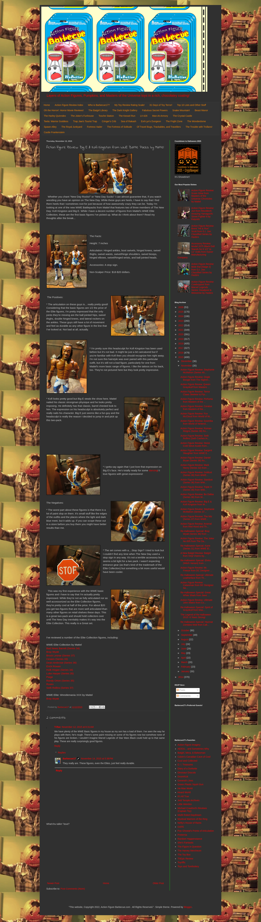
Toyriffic (182, 862)
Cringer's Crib (109, 121)
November (186, 365)
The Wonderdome (196, 121)
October (185, 630)
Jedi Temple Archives (189, 800)
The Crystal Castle (182, 116)
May (183, 653)
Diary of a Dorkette (187, 768)
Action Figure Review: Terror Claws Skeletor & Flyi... (195, 393)
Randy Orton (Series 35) (60, 680)
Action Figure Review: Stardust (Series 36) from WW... (196, 481)
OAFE (181, 826)
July (183, 644)
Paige (49, 677)
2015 (181, 357)
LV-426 (143, 116)
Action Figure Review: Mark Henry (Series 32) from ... (194, 466)
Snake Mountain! (181, 110)
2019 (181, 339)
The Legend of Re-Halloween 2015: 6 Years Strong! (195, 616)
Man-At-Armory (160, 116)
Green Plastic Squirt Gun (191, 784)
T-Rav (57, 727)
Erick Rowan (53, 666)
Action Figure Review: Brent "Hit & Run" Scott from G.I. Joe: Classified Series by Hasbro (202, 231)
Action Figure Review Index (69, 105)
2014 (181, 677)
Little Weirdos (185, 804)
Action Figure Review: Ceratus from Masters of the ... (196, 407)
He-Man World (185, 788)
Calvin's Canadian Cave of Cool (194, 756)
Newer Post (53, 883)
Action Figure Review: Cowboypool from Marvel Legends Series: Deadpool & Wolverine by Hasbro (202, 287)
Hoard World (184, 792)
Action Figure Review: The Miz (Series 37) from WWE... (196, 518)
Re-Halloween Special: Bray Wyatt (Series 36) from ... (195, 532)
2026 (181, 307)
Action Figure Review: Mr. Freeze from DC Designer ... (196, 569)
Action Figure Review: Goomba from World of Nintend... (196, 422)
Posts (181, 690)
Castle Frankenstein (54, 132)
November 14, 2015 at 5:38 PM (97, 758)
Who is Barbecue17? (99, 105)
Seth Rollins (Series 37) (59, 687)
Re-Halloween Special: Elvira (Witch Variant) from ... (195, 562)
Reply (57, 746)
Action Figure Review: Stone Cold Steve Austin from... (195, 444)
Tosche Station (106, 116)
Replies (62, 752)
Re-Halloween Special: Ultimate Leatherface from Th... (196, 576)
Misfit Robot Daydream (189, 815)
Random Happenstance (190, 838)
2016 (181, 352)
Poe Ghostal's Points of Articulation (196, 830)
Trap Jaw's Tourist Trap (85, 121)
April (183, 657)
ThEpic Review (185, 858)
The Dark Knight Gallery (124, 110)
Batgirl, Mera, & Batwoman (192, 752)
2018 (181, 343)
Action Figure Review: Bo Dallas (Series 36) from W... (197, 495)
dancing (153, 470)
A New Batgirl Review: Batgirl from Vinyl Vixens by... (195, 554)
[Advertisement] (105, 853)
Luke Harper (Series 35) (60, 673)
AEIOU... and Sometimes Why (193, 748)
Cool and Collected (187, 760)
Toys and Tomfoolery (188, 866)
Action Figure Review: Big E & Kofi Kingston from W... (196, 503)
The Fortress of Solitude (119, 126)
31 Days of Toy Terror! (161, 105)
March (184, 662)
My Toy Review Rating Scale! (129, 105)
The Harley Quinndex (55, 116)
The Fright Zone (174, 121)
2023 (181, 321)
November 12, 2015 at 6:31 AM (78, 727)
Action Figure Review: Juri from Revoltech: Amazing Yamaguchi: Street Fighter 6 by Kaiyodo (202, 214)
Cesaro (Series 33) (57, 659)
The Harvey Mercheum (189, 850)
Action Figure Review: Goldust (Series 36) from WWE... (196, 473)
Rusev (50, 684)
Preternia (182, 834)
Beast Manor (201, 110)
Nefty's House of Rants (190, 822)
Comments (184, 695)
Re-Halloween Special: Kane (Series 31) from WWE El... (195, 547)
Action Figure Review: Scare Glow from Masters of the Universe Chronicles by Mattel (202, 196)
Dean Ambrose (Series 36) (61, 662)
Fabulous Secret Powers (155, 110)
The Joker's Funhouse (82, 116)
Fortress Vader (94, 126)
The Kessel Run (127, 116)
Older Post (158, 883)
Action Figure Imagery (189, 744)
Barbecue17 (69, 758)
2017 (181, 348)
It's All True (183, 796)
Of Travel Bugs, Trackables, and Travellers (159, 126)
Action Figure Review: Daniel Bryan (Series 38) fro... (195, 459)
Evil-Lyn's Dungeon (151, 121)
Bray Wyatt (52, 651)
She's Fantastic (186, 842)
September (187, 635)
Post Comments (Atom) (73, 888)
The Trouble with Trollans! (199, 126)
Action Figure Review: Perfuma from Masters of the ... (196, 400)
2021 (181, 330)
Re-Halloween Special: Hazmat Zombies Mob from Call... (196, 623)
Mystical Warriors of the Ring (192, 819)
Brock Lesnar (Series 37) (60, 655)
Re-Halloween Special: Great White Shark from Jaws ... (195, 594)
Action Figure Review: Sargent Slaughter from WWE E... (196, 452)
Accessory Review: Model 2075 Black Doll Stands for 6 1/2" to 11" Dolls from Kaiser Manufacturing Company (196, 250)
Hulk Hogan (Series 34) (59, 669)
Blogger (188, 907)
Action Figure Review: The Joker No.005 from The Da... (197, 540)
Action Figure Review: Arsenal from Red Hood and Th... (196, 525)
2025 (181, 311)
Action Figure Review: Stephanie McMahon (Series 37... (197, 510)
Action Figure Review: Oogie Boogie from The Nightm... (195, 378)
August (185, 639)
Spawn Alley (50, 126)
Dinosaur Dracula (187, 772)
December (186, 361)
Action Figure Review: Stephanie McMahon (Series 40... (197, 371)
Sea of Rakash (128, 121)
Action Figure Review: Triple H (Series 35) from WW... (196, 488)
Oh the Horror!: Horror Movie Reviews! (64, 110)
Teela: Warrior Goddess (56, 121)
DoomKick (183, 776)
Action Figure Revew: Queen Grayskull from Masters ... (195, 385)
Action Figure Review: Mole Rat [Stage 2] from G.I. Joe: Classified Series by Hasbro (202, 269)
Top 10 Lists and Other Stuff (191, 105)
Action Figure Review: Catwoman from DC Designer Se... (197, 585)
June (184, 648)
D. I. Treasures (185, 764)
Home (47, 105)
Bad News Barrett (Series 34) (63, 648)
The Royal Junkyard (71, 126)
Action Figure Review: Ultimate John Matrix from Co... (196, 601)
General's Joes (185, 780)
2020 (181, 334)
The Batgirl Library (98, 110)
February (186, 666)
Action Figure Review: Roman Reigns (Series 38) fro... (195, 430)
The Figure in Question (189, 846)
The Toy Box (184, 854)
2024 (181, 316)
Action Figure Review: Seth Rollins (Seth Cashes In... (194, 437)
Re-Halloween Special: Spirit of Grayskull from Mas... (196, 608)
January (185, 671)
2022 (181, 325)
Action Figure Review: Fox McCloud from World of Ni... (196, 415)
